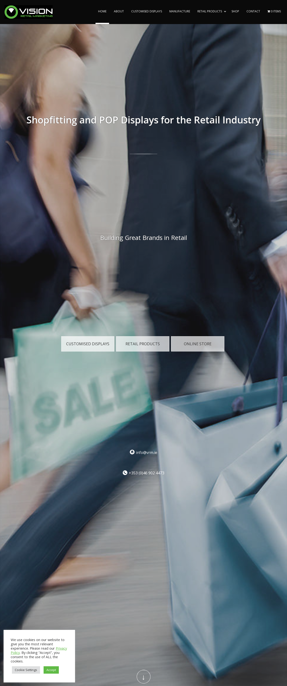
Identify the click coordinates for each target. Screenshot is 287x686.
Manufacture (179, 11)
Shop (235, 11)
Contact (253, 11)
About (119, 11)
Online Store (197, 343)
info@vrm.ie (146, 452)
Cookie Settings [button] (26, 670)
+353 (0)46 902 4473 (146, 473)
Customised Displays (146, 11)
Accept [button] (51, 670)
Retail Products (209, 11)
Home (102, 11)
